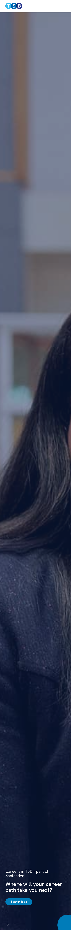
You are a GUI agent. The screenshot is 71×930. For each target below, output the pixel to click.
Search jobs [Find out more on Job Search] (19, 901)
